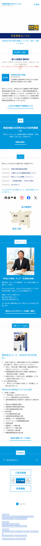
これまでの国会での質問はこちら (20, 106)
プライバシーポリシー (8, 539)
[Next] (36, 460)
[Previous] (4, 460)
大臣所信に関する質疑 (18, 75)
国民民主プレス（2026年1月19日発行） (19, 356)
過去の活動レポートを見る (20, 438)
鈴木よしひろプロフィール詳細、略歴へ (20, 311)
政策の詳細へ (20, 142)
